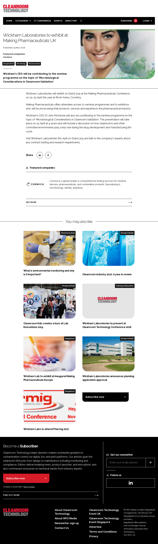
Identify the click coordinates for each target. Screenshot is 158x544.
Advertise (95, 526)
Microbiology (21, 63)
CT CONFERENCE (42, 21)
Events (58, 21)
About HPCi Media (66, 518)
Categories (21, 21)
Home (9, 21)
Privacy (93, 536)
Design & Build (8, 63)
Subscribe (129, 20)
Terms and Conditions (103, 531)
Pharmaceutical (34, 63)
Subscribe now (94, 396)
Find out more (11, 495)
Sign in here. (29, 487)
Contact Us (62, 528)
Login (146, 21)
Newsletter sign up (67, 523)
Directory (71, 21)
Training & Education (124, 286)
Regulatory (70, 338)
